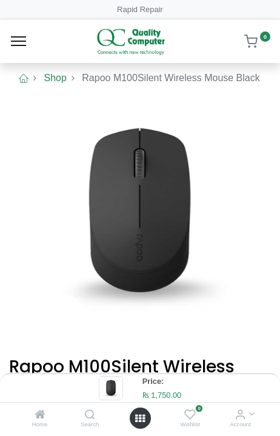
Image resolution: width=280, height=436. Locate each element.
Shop (55, 78)
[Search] (90, 415)
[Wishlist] (190, 415)
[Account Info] (240, 415)
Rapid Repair (140, 9)
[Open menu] (140, 418)
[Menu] (18, 41)
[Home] (40, 415)
